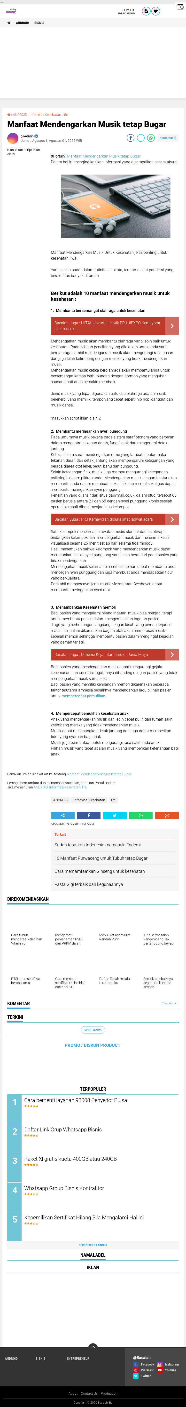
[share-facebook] (130, 138)
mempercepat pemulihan (83, 696)
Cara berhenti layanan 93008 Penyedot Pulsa (75, 1100)
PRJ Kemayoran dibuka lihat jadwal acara (117, 519)
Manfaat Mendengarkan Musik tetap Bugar (103, 156)
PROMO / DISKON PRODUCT (92, 1045)
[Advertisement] (93, 64)
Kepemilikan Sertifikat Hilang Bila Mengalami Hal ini (84, 1218)
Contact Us (89, 1393)
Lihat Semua (93, 1029)
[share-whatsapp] (151, 138)
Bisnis (39, 23)
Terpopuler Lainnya (93, 1245)
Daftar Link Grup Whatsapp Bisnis (63, 1130)
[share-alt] (63, 815)
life (65, 115)
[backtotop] (93, 1348)
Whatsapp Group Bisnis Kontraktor (64, 1188)
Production (109, 1393)
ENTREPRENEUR (78, 1358)
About (73, 1393)
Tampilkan (169, 1003)
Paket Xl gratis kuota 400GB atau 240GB (70, 1159)
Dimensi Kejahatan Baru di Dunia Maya (114, 654)
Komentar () (168, 138)
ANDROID (22, 23)
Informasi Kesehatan (45, 115)
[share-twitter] (141, 138)
